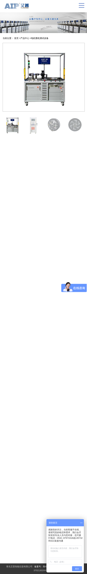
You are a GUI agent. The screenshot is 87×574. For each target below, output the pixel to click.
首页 (16, 38)
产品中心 (25, 38)
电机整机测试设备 (39, 38)
